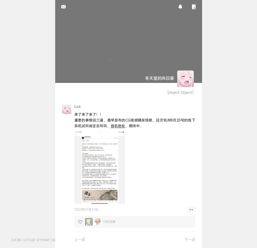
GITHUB (29, 240)
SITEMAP (42, 240)
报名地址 (118, 125)
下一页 (189, 239)
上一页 (79, 239)
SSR (54, 240)
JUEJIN (16, 240)
